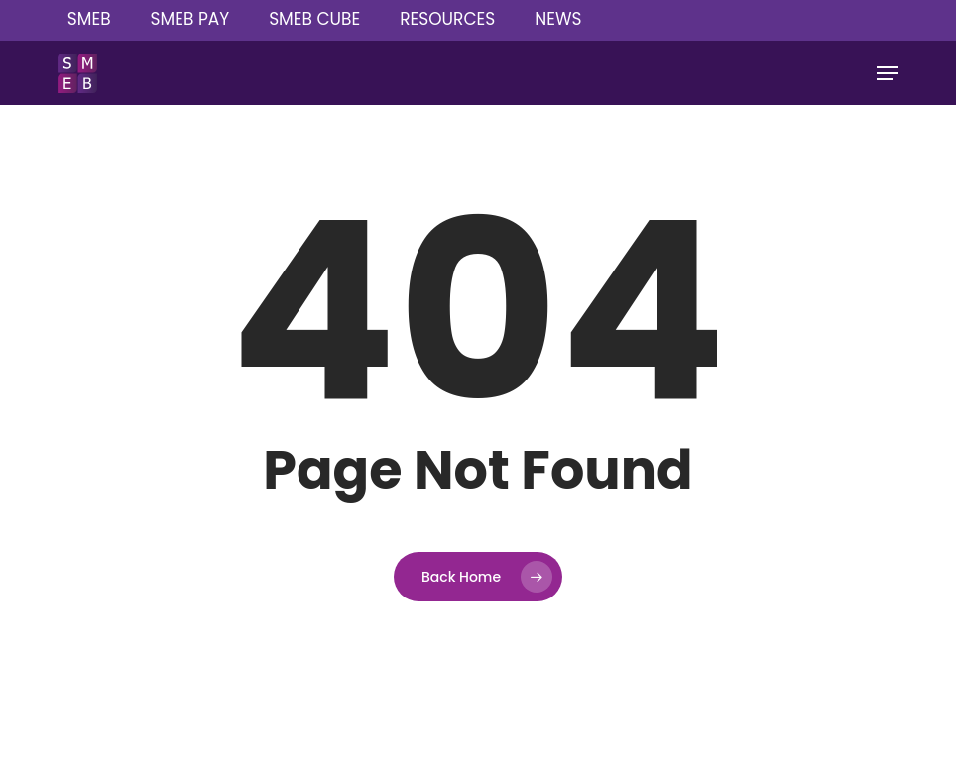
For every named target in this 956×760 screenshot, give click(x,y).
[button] (887, 73)
